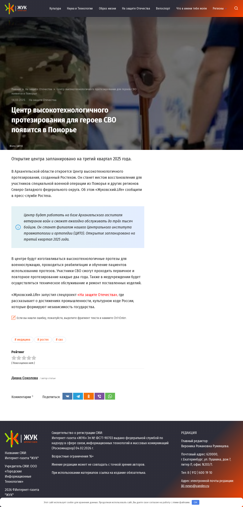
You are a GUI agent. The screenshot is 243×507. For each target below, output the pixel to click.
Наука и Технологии (80, 8)
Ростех (44, 339)
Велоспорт (163, 8)
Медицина (23, 339)
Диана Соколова (24, 378)
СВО (60, 339)
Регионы (218, 8)
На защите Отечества (136, 8)
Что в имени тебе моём (191, 8)
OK (195, 502)
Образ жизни (107, 8)
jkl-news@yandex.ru (195, 486)
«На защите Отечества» (97, 294)
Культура (55, 8)
